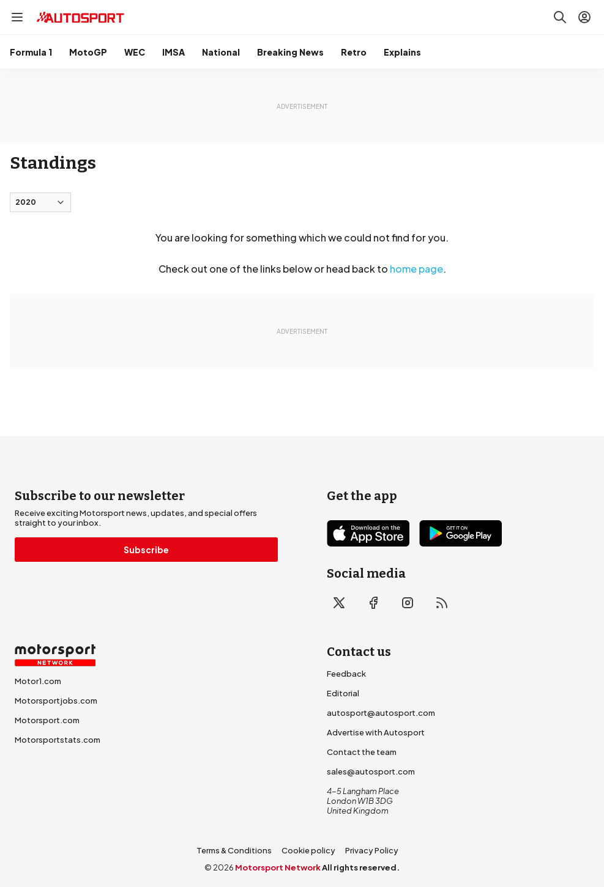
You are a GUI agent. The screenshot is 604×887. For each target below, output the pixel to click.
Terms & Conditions (234, 850)
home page (416, 268)
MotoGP (88, 51)
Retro (354, 51)
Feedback (346, 674)
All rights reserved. (361, 867)
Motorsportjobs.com (56, 700)
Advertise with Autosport (376, 732)
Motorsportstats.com (57, 740)
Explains (402, 51)
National (221, 51)
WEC (134, 51)
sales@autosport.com (371, 771)
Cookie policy (308, 850)
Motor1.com (38, 681)
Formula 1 (31, 51)
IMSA (173, 51)
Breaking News (290, 51)
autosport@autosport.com (381, 713)
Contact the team (362, 752)
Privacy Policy (371, 850)
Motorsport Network (278, 867)
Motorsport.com (47, 720)
